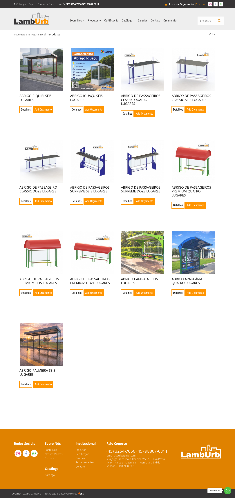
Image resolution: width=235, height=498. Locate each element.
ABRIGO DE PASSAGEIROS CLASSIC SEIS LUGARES (191, 97)
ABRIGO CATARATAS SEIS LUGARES (139, 281)
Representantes (85, 462)
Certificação (111, 20)
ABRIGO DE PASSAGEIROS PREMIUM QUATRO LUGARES (191, 191)
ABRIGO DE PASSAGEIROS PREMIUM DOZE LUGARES (90, 281)
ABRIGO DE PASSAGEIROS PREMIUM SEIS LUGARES (39, 281)
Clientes (49, 458)
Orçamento (184, 4)
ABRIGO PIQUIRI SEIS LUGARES (35, 97)
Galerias (142, 20)
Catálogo (128, 20)
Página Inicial (38, 34)
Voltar (212, 34)
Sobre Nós (77, 20)
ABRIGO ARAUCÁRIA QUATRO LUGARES (187, 281)
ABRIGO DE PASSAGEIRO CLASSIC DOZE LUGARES (38, 189)
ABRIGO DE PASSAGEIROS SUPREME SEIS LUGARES (90, 189)
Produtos (94, 20)
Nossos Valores (54, 454)
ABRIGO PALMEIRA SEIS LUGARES (37, 372)
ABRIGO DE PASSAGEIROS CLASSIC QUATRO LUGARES (140, 99)
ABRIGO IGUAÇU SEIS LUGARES (86, 97)
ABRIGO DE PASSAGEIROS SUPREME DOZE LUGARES (140, 189)
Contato (155, 20)
